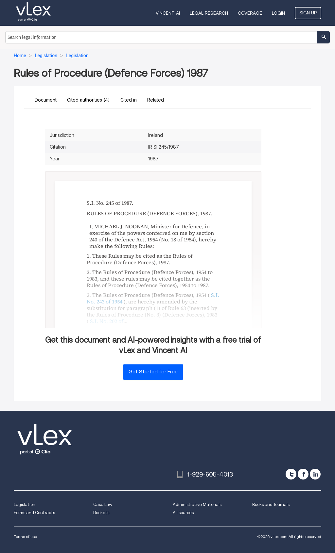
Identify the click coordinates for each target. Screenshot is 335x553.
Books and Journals (271, 504)
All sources (183, 512)
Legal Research (209, 13)
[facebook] (303, 474)
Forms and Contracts (34, 512)
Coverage (250, 13)
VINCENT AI (168, 13)
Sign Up (308, 12)
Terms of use (25, 536)
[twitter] (291, 474)
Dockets (101, 512)
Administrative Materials (197, 504)
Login (278, 13)
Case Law (102, 504)
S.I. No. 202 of (106, 321)
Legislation (24, 504)
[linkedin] (315, 474)
